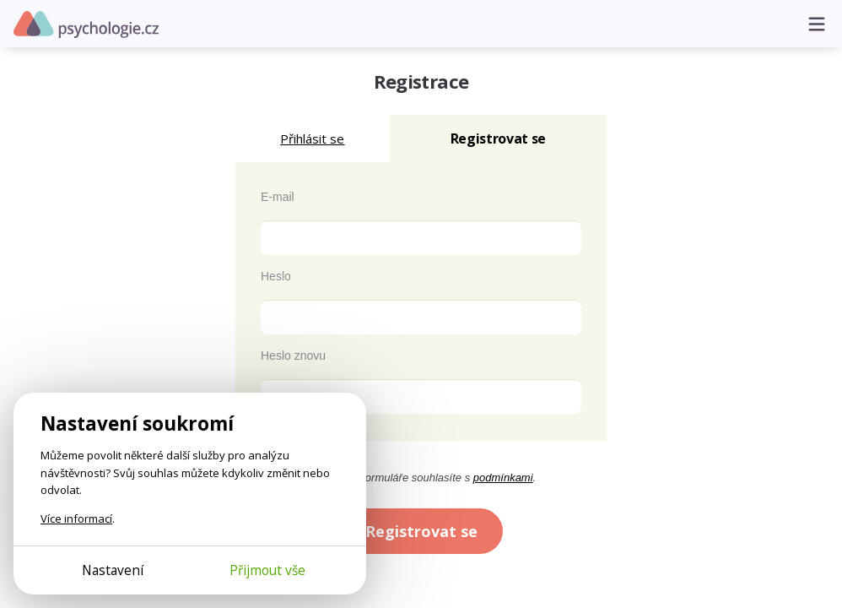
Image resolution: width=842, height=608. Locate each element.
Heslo (276, 276)
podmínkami (503, 477)
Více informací (76, 518)
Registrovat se (421, 531)
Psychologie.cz (86, 24)
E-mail (277, 197)
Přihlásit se (312, 138)
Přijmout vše (267, 570)
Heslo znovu (293, 355)
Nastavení (112, 570)
